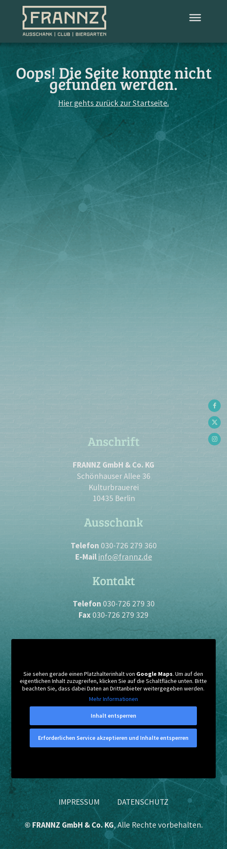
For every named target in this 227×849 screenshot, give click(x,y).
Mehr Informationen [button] (113, 699)
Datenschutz (142, 802)
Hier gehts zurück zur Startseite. (113, 103)
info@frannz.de (125, 557)
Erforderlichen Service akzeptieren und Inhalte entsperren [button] (113, 738)
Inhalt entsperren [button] (113, 715)
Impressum (79, 802)
